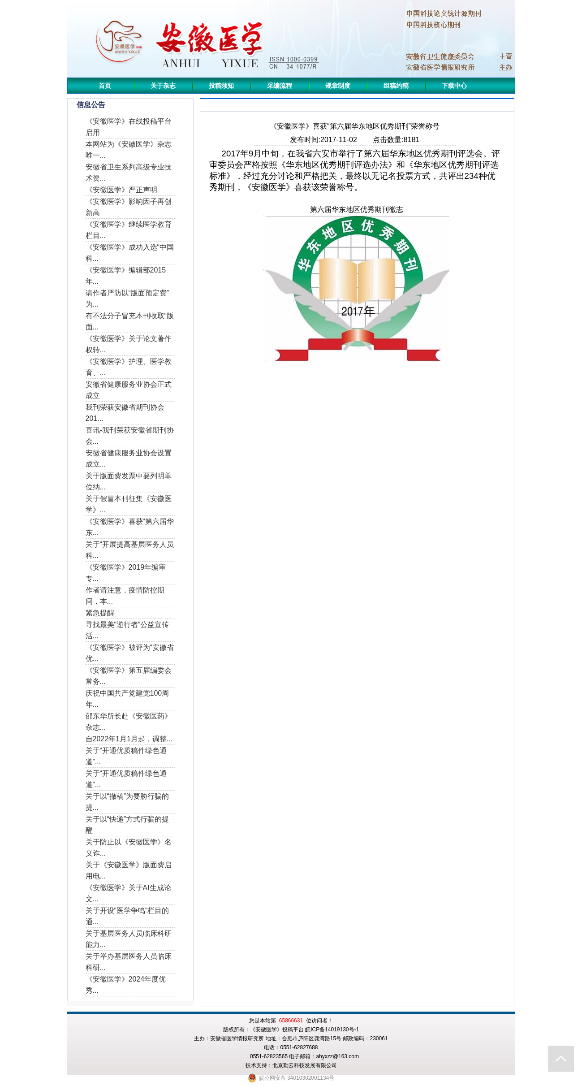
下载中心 (454, 85)
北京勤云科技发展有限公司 (304, 1065)
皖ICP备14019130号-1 (332, 1029)
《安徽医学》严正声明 (121, 190)
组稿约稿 (396, 85)
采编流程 (279, 85)
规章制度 (337, 85)
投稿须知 (221, 85)
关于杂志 (163, 85)
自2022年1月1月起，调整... (129, 739)
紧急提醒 (100, 613)
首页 (105, 85)
